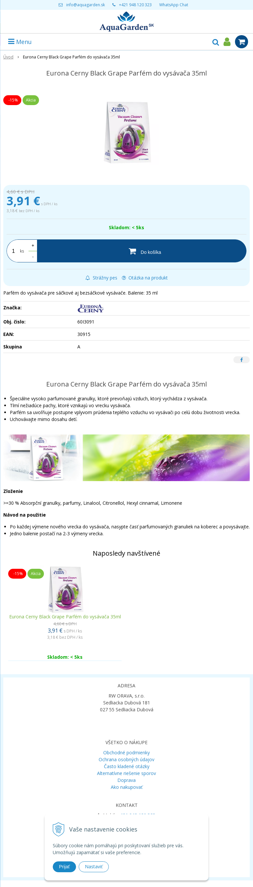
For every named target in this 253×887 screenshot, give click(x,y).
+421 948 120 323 (135, 5)
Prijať (64, 866)
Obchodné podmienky (126, 752)
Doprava (126, 780)
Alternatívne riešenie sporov (126, 773)
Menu (20, 42)
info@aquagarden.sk (85, 5)
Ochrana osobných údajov (126, 759)
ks (22, 251)
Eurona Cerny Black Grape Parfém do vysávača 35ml (65, 616)
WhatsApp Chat (173, 5)
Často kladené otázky (126, 766)
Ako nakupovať (127, 787)
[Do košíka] (141, 250)
